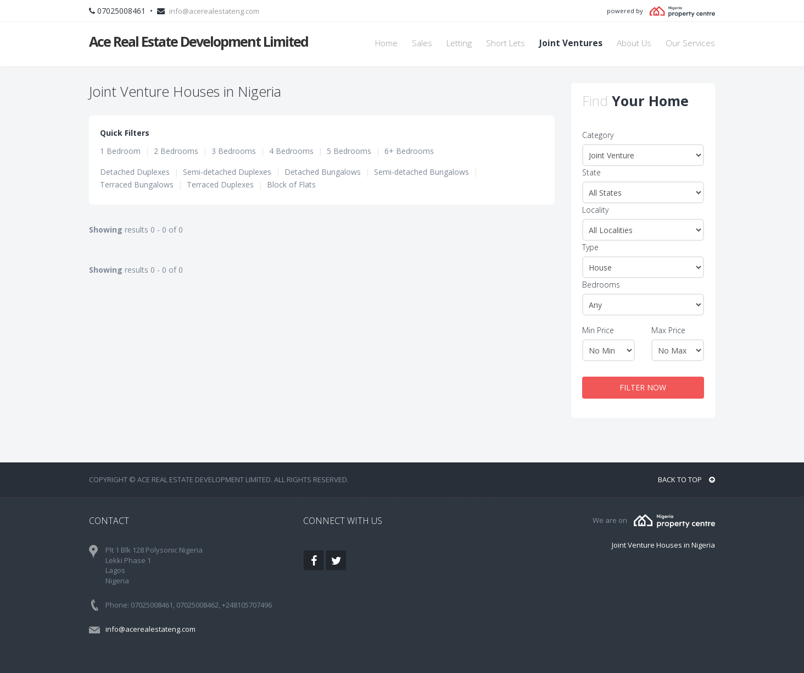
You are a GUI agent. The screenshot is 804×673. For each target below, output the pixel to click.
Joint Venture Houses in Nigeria (663, 545)
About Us (634, 43)
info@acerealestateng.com (214, 11)
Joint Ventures (570, 43)
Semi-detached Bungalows (421, 172)
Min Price (598, 330)
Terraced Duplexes (220, 184)
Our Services (690, 43)
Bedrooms (601, 284)
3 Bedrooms (233, 151)
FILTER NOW (642, 387)
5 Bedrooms (349, 151)
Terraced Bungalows (137, 184)
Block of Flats (291, 184)
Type (590, 247)
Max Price (668, 330)
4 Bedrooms (291, 151)
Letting (459, 43)
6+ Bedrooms (409, 151)
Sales (422, 43)
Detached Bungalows (322, 172)
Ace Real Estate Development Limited (198, 41)
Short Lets (505, 43)
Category (597, 135)
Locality (595, 210)
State (591, 172)
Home (386, 43)
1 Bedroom (120, 151)
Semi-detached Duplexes (227, 172)
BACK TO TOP (686, 479)
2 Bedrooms (176, 151)
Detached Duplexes (135, 172)
